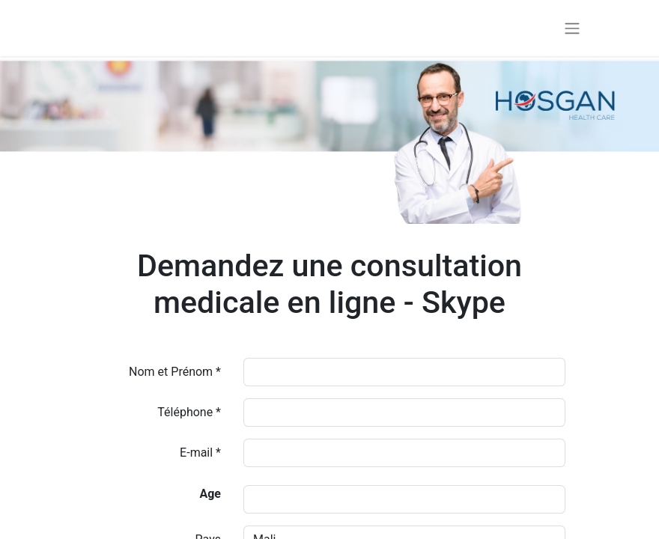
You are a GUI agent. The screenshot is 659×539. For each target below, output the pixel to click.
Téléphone (186, 412)
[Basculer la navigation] (572, 28)
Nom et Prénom (171, 372)
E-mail (196, 452)
